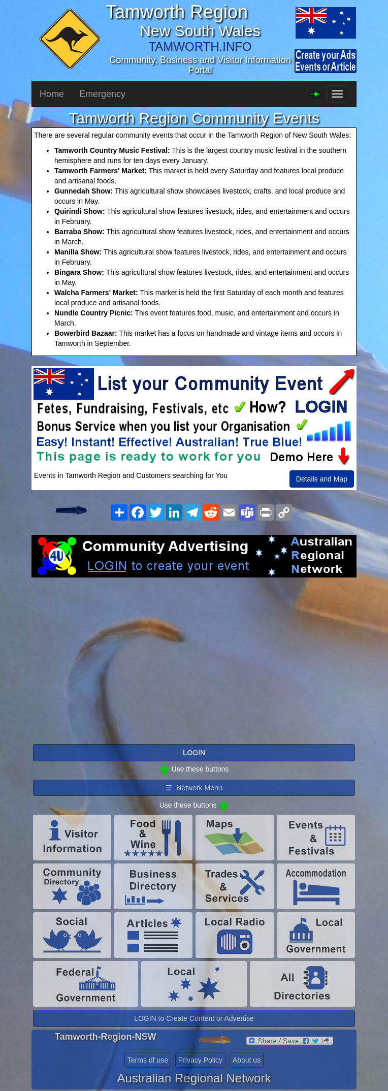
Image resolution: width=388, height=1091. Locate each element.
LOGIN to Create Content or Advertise (194, 1018)
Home (52, 94)
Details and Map (321, 479)
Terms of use (147, 1060)
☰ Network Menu (194, 788)
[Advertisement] (194, 659)
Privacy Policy (200, 1060)
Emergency (102, 94)
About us (247, 1060)
